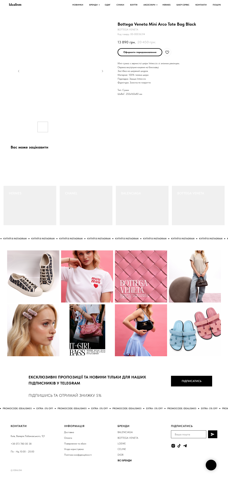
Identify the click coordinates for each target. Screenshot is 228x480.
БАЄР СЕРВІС (183, 5)
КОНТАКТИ (201, 5)
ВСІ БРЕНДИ (125, 460)
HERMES (166, 5)
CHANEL (71, 193)
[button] (140, 52)
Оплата (68, 437)
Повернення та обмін (75, 443)
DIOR (120, 454)
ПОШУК (217, 5)
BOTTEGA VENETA (190, 193)
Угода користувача (74, 449)
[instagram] (173, 446)
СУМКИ (120, 5)
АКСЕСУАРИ (149, 5)
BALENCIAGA (131, 193)
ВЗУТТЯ (133, 5)
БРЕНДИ (93, 5)
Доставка (69, 432)
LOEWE (122, 443)
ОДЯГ (107, 5)
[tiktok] (179, 446)
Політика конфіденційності (78, 454)
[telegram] (185, 446)
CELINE (122, 449)
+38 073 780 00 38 (21, 443)
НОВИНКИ (77, 5)
